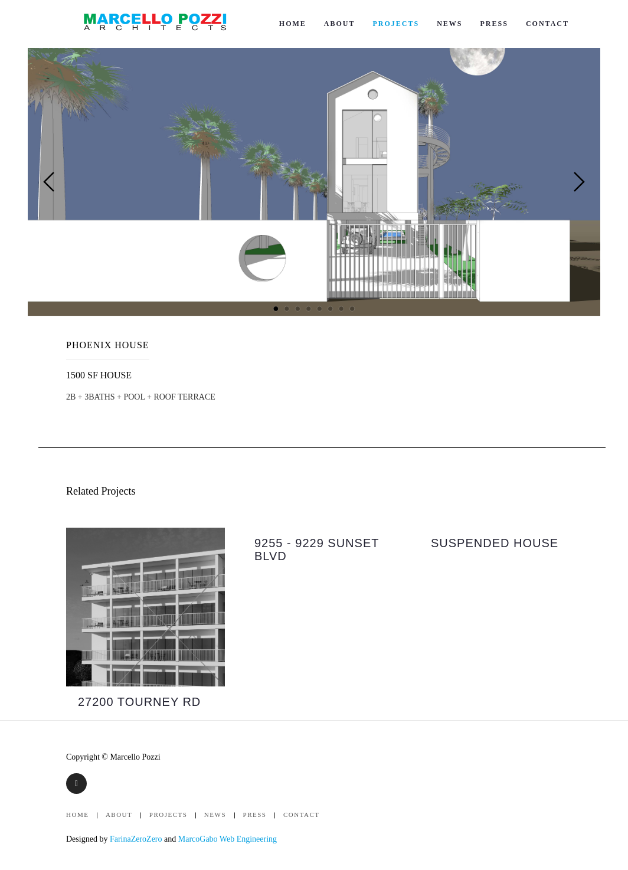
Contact (547, 23)
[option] (145, 624)
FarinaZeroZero (136, 839)
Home (292, 23)
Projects (395, 23)
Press (494, 23)
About (339, 23)
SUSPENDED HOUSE (494, 543)
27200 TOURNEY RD (139, 701)
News (449, 23)
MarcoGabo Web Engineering (227, 839)
